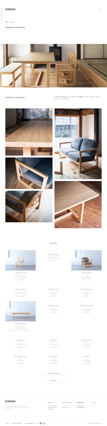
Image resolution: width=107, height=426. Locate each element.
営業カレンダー (66, 407)
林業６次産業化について (82, 407)
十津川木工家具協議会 (28, 423)
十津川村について (80, 405)
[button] (34, 260)
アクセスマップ (66, 405)
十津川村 (7, 423)
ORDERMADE (51, 409)
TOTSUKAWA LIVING (52, 407)
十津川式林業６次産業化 (17, 423)
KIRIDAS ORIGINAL (52, 405)
